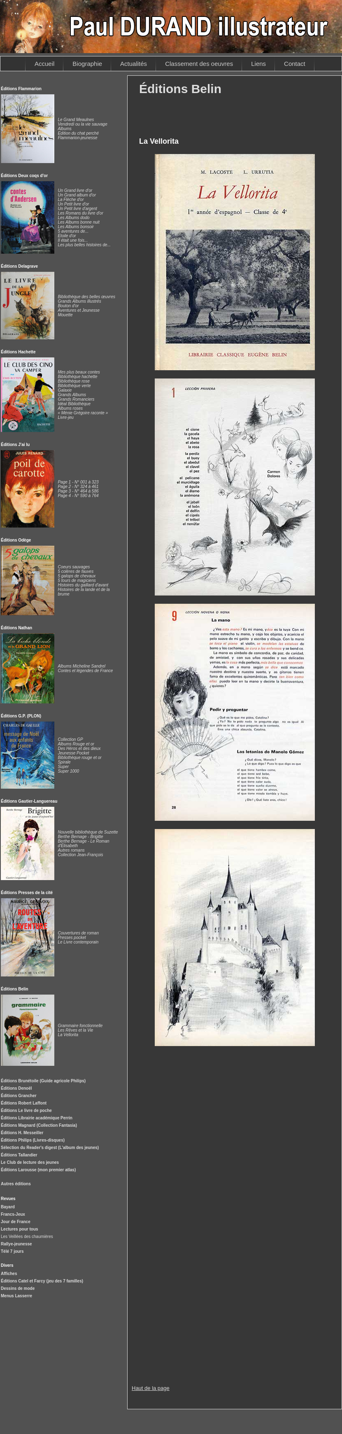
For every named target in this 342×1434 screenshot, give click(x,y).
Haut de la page (151, 1388)
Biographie (87, 63)
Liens (258, 63)
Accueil (44, 63)
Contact (294, 63)
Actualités (133, 63)
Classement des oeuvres (199, 63)
